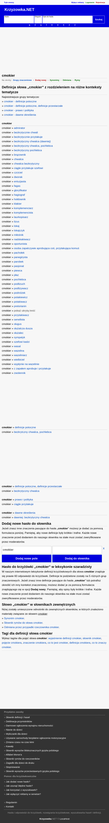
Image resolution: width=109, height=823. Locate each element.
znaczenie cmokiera (34, 642)
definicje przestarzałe (49, 486)
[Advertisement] (54, 50)
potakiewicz (20, 297)
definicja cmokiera (79, 642)
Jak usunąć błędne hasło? (19, 785)
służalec (18, 332)
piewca (18, 270)
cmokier (7, 123)
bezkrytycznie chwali (26, 132)
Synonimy (54, 80)
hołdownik (20, 199)
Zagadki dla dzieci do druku (20, 763)
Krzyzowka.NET (19, 9)
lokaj (16, 226)
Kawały (9, 746)
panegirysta (20, 257)
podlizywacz (21, 288)
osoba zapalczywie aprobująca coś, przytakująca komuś (46, 248)
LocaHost (64, 818)
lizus (16, 221)
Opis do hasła (48, 17)
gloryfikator (20, 190)
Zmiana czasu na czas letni (20, 742)
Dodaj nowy (40, 80)
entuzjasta (20, 181)
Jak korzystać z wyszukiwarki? (21, 790)
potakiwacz (20, 301)
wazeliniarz (20, 355)
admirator (19, 128)
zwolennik (19, 373)
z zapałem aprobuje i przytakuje (32, 368)
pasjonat (19, 266)
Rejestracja (100, 2)
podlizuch (19, 283)
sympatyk (19, 337)
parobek (18, 261)
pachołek (19, 252)
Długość (38, 17)
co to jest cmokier (58, 642)
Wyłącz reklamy (77, 2)
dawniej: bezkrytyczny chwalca (32, 517)
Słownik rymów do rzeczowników (23, 758)
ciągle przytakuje (24, 504)
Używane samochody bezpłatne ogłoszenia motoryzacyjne (36, 738)
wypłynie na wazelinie (26, 364)
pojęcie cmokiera (12, 642)
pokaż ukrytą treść (24, 310)
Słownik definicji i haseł (18, 717)
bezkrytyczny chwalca (26, 491)
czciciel (18, 172)
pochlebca (20, 279)
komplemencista (23, 212)
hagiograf (19, 194)
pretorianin (20, 306)
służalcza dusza (23, 328)
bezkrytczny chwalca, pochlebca (32, 432)
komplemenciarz (23, 208)
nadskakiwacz (22, 239)
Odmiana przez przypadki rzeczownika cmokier (31, 627)
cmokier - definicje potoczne (20, 101)
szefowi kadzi (21, 341)
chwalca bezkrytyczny (26, 163)
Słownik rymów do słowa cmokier (23, 622)
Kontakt (10, 806)
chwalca (18, 159)
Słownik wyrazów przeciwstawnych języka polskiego (32, 771)
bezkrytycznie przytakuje (28, 136)
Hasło (6, 17)
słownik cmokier (92, 638)
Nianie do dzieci (14, 729)
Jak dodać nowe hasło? (18, 781)
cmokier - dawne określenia (20, 114)
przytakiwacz (21, 315)
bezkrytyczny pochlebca (28, 150)
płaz (16, 275)
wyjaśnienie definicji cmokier (64, 638)
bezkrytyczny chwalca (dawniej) (32, 141)
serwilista (19, 319)
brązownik (20, 154)
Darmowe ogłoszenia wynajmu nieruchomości (29, 725)
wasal (17, 346)
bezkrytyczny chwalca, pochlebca (33, 145)
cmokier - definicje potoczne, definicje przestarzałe (33, 105)
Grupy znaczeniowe (22, 80)
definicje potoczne (25, 427)
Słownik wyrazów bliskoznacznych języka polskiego (32, 750)
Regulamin (11, 802)
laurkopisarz (21, 217)
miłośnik (18, 234)
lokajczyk (19, 230)
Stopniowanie (13, 767)
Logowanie (90, 2)
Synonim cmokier (14, 618)
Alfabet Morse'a (14, 754)
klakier (17, 203)
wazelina (19, 350)
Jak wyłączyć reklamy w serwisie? (23, 794)
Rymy (77, 80)
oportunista (20, 243)
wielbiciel (19, 359)
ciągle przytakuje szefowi (28, 168)
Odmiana (67, 80)
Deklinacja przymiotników (19, 721)
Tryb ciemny (9, 2)
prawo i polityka (24, 499)
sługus (17, 324)
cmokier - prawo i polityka (19, 110)
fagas (17, 185)
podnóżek (19, 292)
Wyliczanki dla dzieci (16, 734)
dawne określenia (25, 512)
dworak (18, 177)
